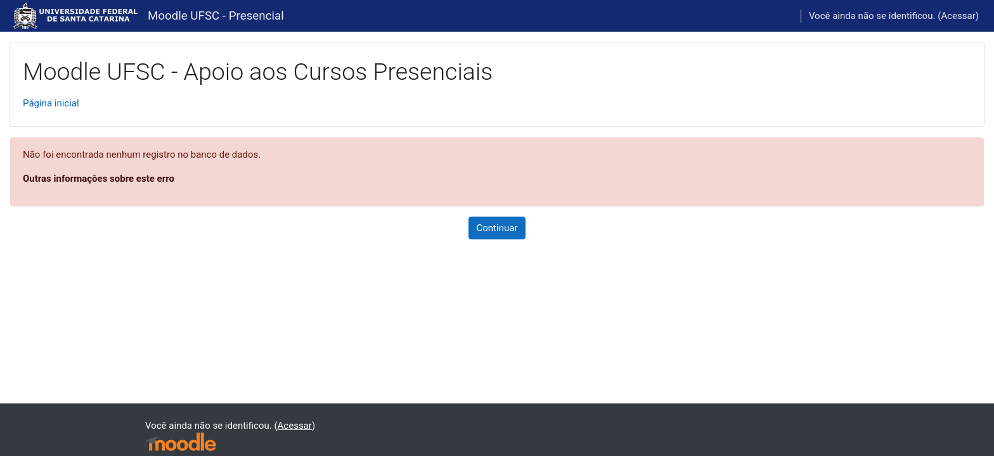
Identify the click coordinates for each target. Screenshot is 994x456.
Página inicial (51, 103)
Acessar (958, 16)
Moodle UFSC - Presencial (216, 16)
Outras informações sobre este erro (98, 178)
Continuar (497, 228)
